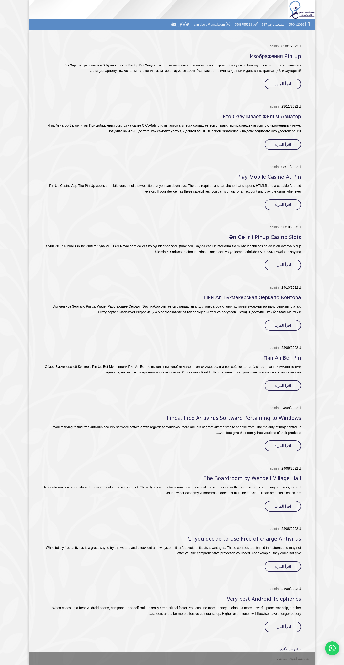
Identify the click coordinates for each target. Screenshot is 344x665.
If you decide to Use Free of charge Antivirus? (244, 539)
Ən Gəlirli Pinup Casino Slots (265, 237)
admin (274, 46)
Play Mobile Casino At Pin (269, 177)
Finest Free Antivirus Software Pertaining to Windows (234, 418)
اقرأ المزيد (283, 84)
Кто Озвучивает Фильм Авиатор (262, 117)
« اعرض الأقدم (290, 649)
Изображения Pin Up (275, 56)
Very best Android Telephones (264, 599)
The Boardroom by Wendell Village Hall (252, 478)
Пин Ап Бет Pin (282, 358)
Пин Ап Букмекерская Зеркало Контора (252, 297)
